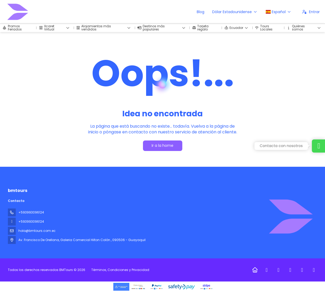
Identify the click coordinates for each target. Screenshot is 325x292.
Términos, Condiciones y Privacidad (120, 270)
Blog (200, 11)
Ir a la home (162, 145)
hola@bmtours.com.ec (37, 230)
